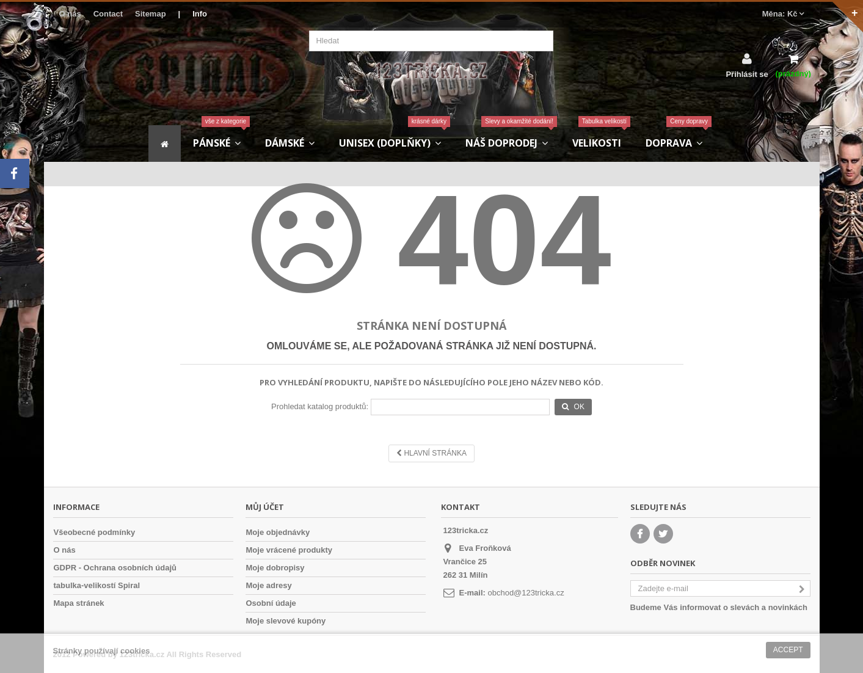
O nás (70, 13)
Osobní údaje (271, 603)
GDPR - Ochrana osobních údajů (115, 567)
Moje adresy (269, 585)
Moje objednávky (278, 532)
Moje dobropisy (275, 567)
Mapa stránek (79, 603)
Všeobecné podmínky (95, 532)
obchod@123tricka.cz (525, 592)
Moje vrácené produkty (289, 550)
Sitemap (150, 13)
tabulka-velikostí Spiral (97, 585)
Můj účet (265, 506)
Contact (108, 13)
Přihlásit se (747, 74)
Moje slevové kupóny (286, 620)
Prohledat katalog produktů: (319, 406)
